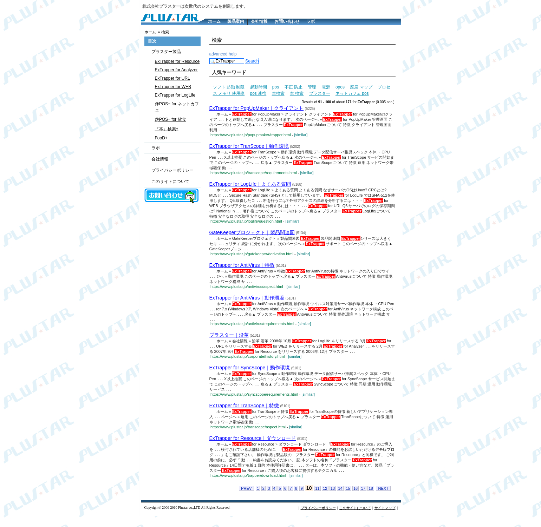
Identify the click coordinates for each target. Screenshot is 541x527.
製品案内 (235, 21)
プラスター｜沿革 (229, 341)
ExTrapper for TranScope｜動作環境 (249, 147)
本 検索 (297, 93)
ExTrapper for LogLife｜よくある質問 (250, 186)
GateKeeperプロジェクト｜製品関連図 (252, 236)
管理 (312, 87)
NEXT (383, 499)
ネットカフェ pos (352, 93)
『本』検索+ (166, 128)
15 (348, 499)
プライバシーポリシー (172, 170)
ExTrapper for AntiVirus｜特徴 (242, 269)
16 (355, 499)
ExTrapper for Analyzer (176, 69)
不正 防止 (293, 87)
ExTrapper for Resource (177, 61)
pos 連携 (258, 93)
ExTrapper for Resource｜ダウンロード (252, 447)
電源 (326, 87)
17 (363, 499)
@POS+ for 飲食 (170, 119)
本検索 (278, 93)
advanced (218, 54)
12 (325, 499)
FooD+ (161, 138)
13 (333, 499)
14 (340, 499)
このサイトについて (170, 181)
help (233, 54)
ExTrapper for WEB (173, 86)
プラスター (319, 93)
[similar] (300, 136)
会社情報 (259, 21)
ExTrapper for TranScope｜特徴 (244, 414)
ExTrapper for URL (172, 78)
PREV (246, 499)
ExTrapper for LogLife (175, 95)
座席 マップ (361, 87)
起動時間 (258, 87)
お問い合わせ (287, 21)
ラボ (310, 21)
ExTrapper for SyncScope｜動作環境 (249, 375)
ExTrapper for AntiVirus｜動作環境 (247, 303)
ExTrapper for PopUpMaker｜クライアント (256, 108)
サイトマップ (385, 519)
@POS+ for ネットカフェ (177, 106)
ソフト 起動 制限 (229, 87)
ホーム (214, 21)
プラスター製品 (166, 51)
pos (275, 87)
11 (317, 499)
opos (340, 87)
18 (371, 499)
